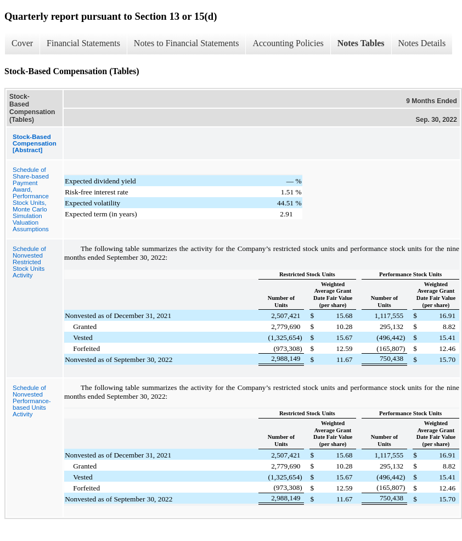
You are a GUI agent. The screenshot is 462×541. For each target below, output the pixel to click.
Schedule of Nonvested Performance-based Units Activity (32, 400)
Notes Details (422, 43)
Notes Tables (361, 43)
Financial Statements (83, 43)
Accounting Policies (287, 43)
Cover (22, 43)
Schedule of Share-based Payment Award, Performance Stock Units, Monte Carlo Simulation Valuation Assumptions (31, 199)
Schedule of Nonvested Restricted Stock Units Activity (29, 262)
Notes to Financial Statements (186, 43)
